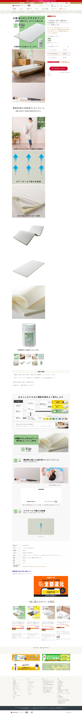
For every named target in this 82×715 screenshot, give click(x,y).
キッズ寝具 (14, 693)
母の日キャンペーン (63, 8)
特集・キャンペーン (45, 678)
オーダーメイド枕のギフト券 (47, 689)
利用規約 (59, 695)
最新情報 (52, 5)
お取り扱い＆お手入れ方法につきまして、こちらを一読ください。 (34, 566)
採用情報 (59, 688)
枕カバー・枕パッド (16, 685)
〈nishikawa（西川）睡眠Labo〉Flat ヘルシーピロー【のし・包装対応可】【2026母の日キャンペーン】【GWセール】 (18, 623)
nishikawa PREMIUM (31, 682)
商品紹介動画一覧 (60, 682)
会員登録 (55, 5)
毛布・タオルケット (16, 688)
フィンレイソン (30, 683)
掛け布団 (14, 682)
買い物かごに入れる (60, 68)
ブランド (28, 678)
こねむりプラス (30, 693)
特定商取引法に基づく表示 (62, 701)
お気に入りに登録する (49, 74)
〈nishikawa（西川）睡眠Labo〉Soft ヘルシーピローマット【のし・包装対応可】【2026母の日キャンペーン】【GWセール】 (48, 623)
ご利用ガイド (61, 5)
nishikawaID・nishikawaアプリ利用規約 (63, 700)
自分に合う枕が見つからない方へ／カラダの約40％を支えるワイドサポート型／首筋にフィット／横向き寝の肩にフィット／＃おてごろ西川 (48, 636)
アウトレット (54, 8)
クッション (14, 694)
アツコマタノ (30, 689)
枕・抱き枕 (14, 684)
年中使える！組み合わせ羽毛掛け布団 (48, 682)
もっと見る (29, 694)
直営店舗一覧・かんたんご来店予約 (63, 689)
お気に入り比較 (65, 5)
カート (69, 5)
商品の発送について (61, 685)
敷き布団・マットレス (16, 683)
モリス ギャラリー (30, 685)
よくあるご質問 (60, 683)
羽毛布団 (14, 8)
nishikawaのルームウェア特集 (47, 688)
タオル (14, 690)
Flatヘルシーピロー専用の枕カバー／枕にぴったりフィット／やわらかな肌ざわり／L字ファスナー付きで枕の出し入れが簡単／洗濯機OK (63, 633)
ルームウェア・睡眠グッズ (17, 695)
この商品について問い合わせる (65, 72)
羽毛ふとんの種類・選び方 (47, 690)
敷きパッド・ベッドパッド (17, 689)
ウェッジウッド (30, 684)
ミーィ (29, 690)
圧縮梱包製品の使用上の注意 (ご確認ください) (21, 571)
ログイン (58, 5)
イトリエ (29, 688)
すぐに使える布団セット (46, 683)
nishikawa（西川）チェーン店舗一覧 (63, 690)
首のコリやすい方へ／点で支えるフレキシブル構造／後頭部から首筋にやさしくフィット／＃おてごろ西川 (33, 634)
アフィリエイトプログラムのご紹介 (63, 699)
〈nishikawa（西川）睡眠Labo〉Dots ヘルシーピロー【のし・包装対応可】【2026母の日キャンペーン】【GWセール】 (33, 623)
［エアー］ (21, 8)
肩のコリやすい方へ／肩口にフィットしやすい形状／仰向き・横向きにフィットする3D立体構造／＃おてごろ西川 (18, 634)
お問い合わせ (60, 684)
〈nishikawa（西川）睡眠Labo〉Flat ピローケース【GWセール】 (63, 622)
